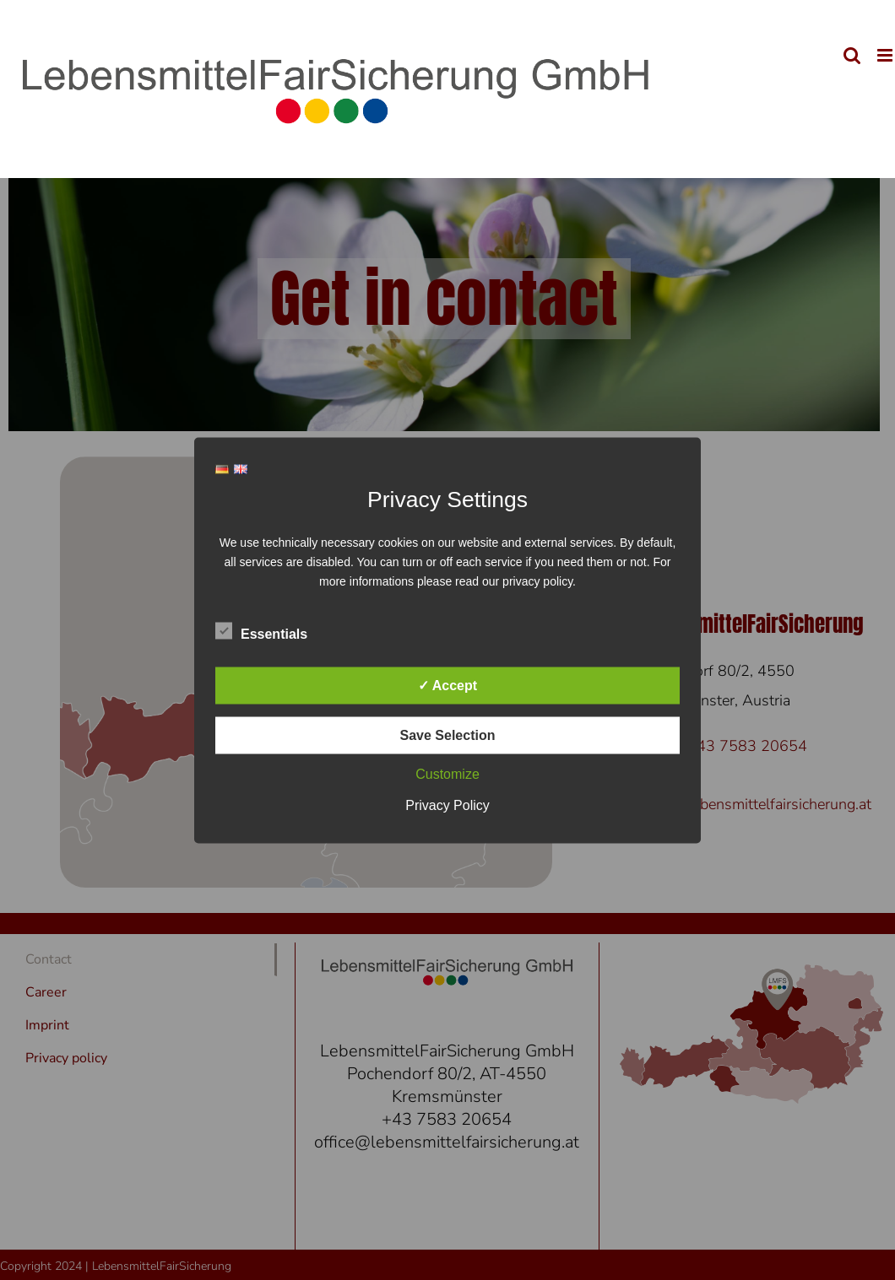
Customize (447, 773)
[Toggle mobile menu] (886, 55)
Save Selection (448, 734)
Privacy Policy (447, 804)
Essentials (261, 631)
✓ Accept (447, 685)
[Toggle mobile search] (851, 55)
